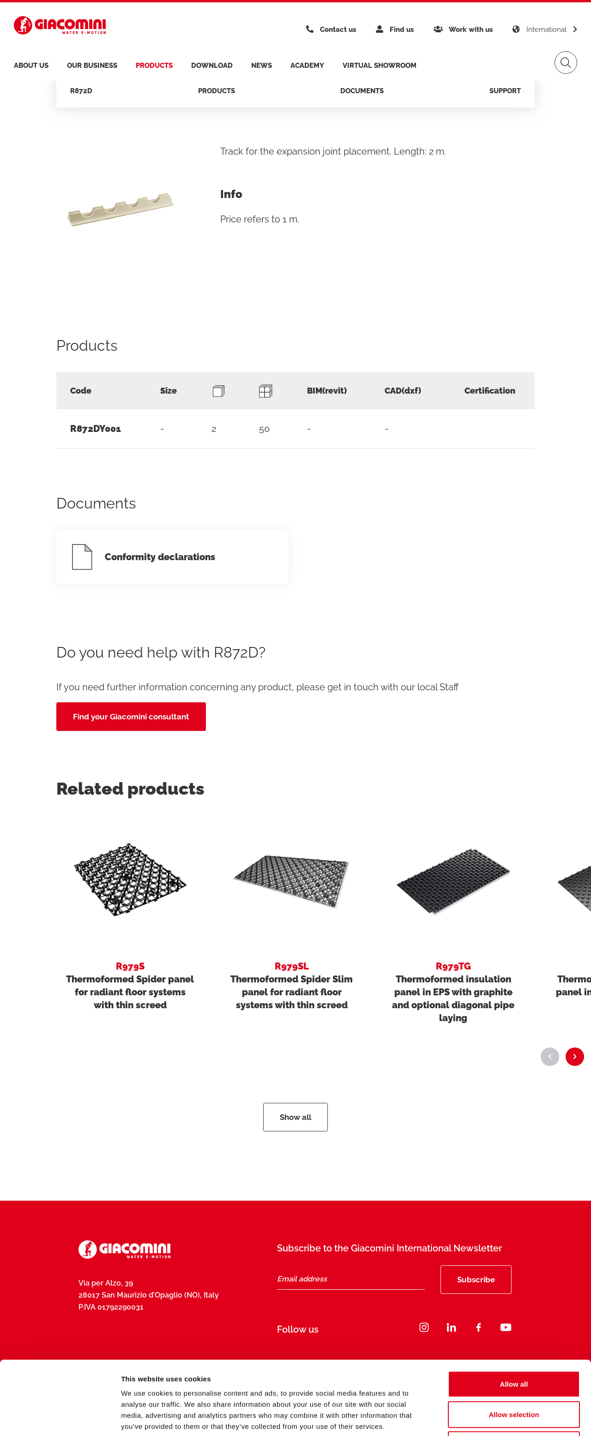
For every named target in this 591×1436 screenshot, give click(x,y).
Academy (307, 65)
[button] (550, 1056)
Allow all (514, 1315)
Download (212, 65)
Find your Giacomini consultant (131, 716)
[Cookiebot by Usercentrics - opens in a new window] (59, 1418)
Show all (295, 1117)
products (154, 65)
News (261, 65)
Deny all (514, 1375)
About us (31, 65)
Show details (484, 1418)
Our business (92, 65)
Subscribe (476, 1279)
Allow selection (513, 1345)
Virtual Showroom (379, 65)
